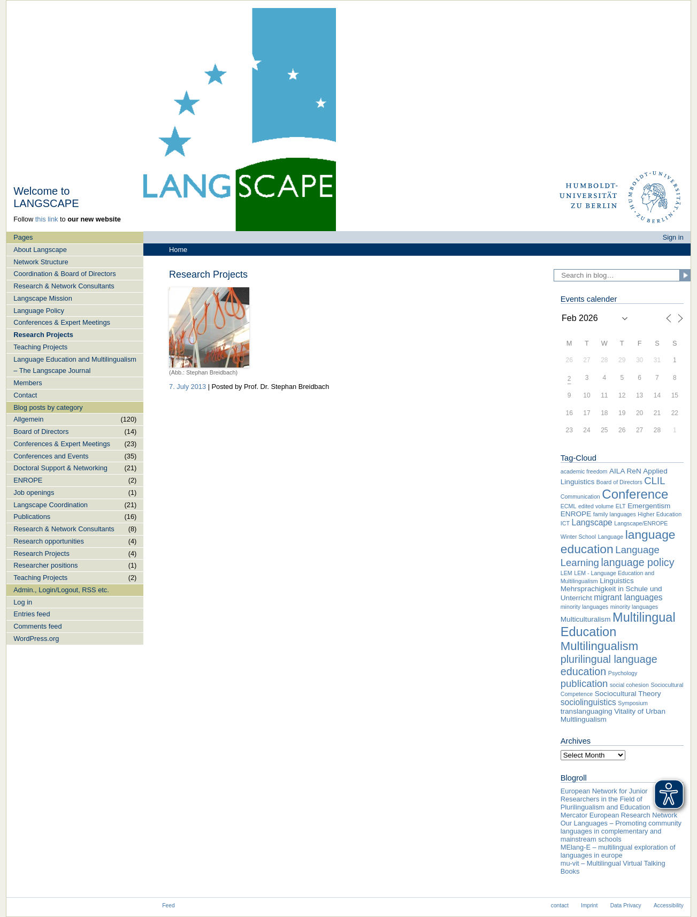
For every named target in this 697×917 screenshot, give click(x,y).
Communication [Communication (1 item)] (580, 496)
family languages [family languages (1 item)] (614, 514)
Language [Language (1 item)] (610, 536)
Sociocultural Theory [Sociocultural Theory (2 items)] (628, 694)
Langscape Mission (42, 298)
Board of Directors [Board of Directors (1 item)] (619, 482)
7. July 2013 (187, 387)
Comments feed (37, 626)
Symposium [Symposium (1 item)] (633, 703)
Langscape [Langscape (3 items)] (591, 522)
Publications (31, 517)
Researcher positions (45, 565)
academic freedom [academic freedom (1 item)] (584, 471)
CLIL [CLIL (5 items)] (654, 480)
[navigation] (74, 438)
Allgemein (28, 419)
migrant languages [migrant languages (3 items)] (628, 597)
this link (46, 219)
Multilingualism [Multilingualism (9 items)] (599, 646)
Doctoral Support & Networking (60, 468)
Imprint (589, 905)
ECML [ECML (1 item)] (569, 506)
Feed (168, 905)
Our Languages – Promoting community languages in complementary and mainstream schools (621, 831)
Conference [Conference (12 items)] (635, 494)
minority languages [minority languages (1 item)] (584, 606)
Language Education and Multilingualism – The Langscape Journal (74, 365)
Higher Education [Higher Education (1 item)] (659, 514)
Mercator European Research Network (619, 815)
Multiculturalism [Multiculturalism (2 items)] (586, 619)
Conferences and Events (50, 456)
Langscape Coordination (50, 505)
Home (178, 250)
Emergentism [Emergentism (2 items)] (648, 506)
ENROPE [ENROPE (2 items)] (576, 514)
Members (27, 383)
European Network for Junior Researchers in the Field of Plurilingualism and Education (605, 799)
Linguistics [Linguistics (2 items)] (617, 581)
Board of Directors (40, 431)
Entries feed (31, 614)
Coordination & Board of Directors (64, 274)
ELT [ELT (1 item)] (621, 506)
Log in (22, 602)
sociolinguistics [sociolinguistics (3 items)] (588, 702)
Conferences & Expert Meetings (61, 322)
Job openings (33, 492)
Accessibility (669, 905)
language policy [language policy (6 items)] (637, 562)
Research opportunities (48, 541)
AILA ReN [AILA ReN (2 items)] (625, 471)
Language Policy (38, 311)
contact (560, 905)
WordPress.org (36, 639)
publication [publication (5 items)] (584, 683)
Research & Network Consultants (63, 286)
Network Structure (40, 262)
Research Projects (43, 335)
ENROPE (27, 480)
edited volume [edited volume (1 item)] (596, 506)
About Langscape (40, 250)
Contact (25, 395)
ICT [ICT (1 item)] (565, 523)
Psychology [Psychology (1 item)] (623, 673)
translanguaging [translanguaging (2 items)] (586, 711)
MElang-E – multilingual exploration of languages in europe (618, 851)
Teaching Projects (40, 347)
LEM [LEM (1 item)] (566, 573)
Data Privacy (625, 905)
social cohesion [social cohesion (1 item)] (629, 685)
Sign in (673, 237)
